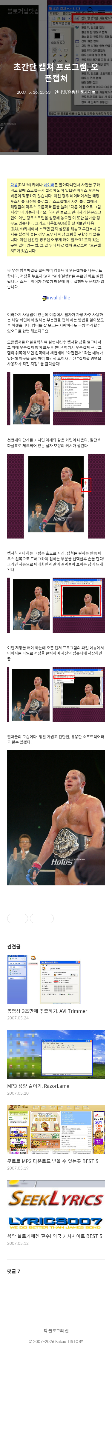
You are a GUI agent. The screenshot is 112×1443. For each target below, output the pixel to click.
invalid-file (56, 298)
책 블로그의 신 (56, 1330)
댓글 (13, 1271)
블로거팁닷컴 (23, 11)
